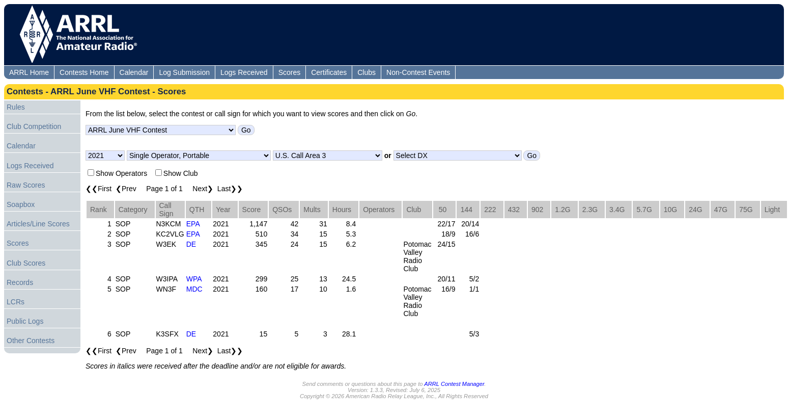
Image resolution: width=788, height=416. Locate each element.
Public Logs (25, 321)
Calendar (134, 72)
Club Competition (34, 126)
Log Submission (184, 72)
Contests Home (84, 72)
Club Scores (26, 263)
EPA (193, 224)
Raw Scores (26, 185)
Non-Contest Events (418, 72)
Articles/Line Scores (38, 224)
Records (20, 282)
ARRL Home (29, 72)
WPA (194, 279)
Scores (289, 72)
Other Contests (30, 340)
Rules (16, 107)
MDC (194, 289)
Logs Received (244, 72)
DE (191, 244)
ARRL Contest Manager (454, 384)
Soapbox (21, 204)
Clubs (366, 72)
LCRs (15, 302)
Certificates (329, 72)
